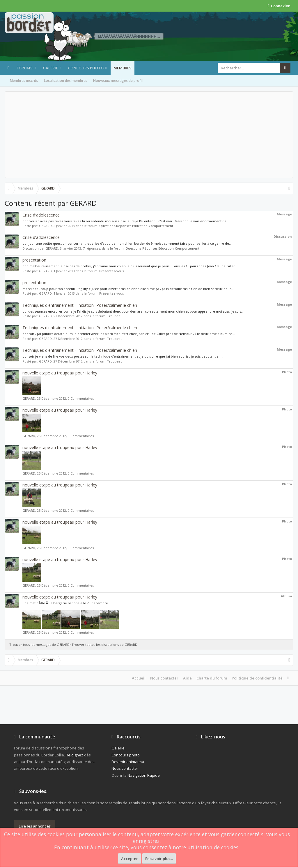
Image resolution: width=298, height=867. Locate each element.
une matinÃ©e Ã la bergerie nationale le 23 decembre (65, 603)
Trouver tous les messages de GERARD (39, 644)
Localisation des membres (65, 80)
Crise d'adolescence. (41, 215)
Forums (25, 68)
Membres (122, 68)
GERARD (45, 225)
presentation (34, 260)
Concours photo (86, 68)
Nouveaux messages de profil (118, 80)
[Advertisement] (149, 134)
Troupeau (115, 316)
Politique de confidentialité (257, 678)
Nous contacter (164, 678)
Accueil (139, 678)
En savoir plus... (159, 858)
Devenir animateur (128, 761)
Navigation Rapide (143, 775)
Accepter (129, 858)
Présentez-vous (111, 271)
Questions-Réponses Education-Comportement (136, 225)
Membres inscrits (24, 80)
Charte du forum (211, 678)
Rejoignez (74, 755)
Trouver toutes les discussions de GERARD (104, 644)
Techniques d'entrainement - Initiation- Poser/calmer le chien (79, 305)
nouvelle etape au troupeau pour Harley (59, 373)
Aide (187, 678)
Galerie (50, 68)
